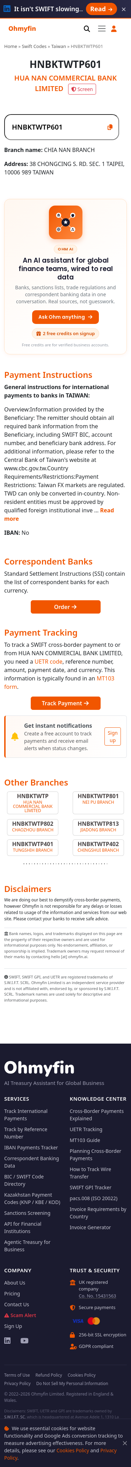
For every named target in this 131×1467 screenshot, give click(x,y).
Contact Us (16, 1304)
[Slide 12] (53, 864)
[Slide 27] (93, 864)
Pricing (12, 1293)
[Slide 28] (96, 864)
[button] (114, 29)
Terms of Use (17, 1375)
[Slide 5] (34, 864)
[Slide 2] (26, 864)
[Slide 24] (85, 864)
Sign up (113, 736)
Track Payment (65, 703)
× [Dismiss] (123, 9)
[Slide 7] (40, 864)
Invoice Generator (90, 1227)
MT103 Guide (85, 1140)
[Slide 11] (50, 864)
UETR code (49, 661)
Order (65, 607)
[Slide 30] (101, 864)
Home (10, 46)
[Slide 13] (56, 864)
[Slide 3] (29, 864)
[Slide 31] (104, 864)
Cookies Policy (73, 1450)
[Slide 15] (61, 864)
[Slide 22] (80, 864)
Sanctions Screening (27, 1213)
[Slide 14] (58, 864)
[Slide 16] (64, 864)
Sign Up (13, 1326)
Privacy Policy (17, 1383)
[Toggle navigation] (102, 28)
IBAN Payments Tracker (31, 1147)
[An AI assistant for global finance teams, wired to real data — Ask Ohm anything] (65, 276)
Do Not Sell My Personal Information (72, 1383)
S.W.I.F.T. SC (14, 1416)
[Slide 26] (91, 864)
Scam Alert (20, 1315)
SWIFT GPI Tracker (91, 1187)
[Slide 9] (45, 864)
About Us (14, 1282)
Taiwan (58, 46)
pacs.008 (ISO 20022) (94, 1198)
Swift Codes (34, 46)
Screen (82, 89)
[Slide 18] (69, 864)
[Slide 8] (42, 864)
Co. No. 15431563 (97, 1296)
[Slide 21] (77, 864)
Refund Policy (48, 1375)
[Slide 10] (48, 864)
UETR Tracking (86, 1129)
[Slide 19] (72, 864)
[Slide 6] (37, 864)
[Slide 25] (88, 864)
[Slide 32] (107, 864)
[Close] (125, 1443)
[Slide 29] (99, 864)
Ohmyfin (22, 28)
